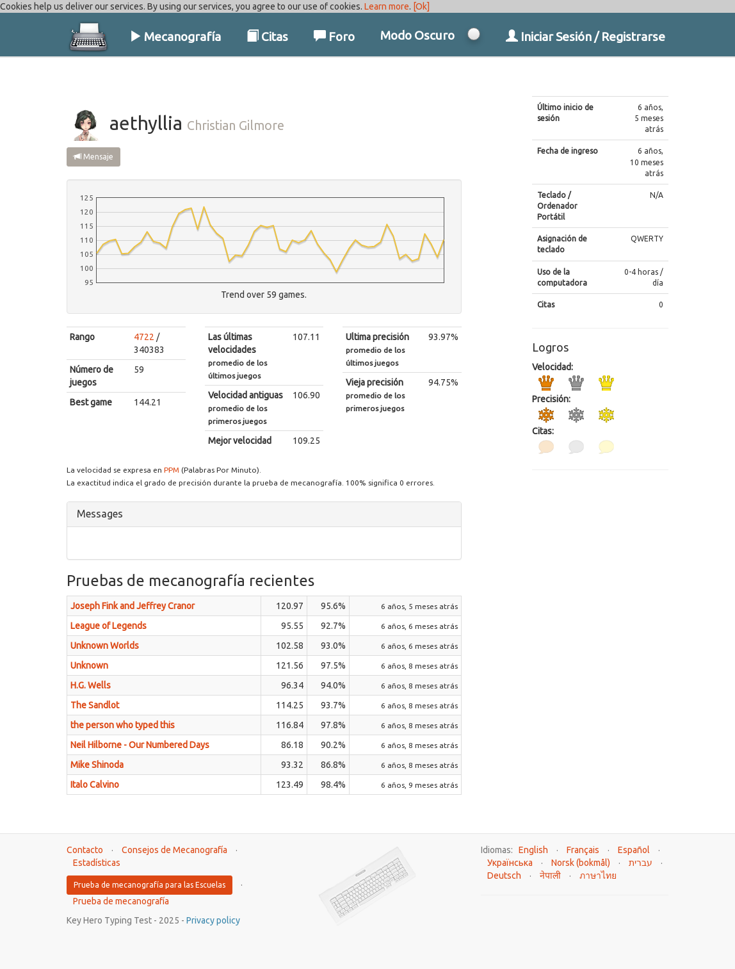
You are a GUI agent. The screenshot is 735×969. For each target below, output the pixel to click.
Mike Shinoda (97, 765)
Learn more (386, 6)
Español (634, 850)
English (533, 850)
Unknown (89, 665)
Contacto (85, 850)
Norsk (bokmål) (580, 863)
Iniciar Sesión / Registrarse (585, 36)
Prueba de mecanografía (121, 901)
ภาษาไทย (598, 875)
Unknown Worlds (104, 645)
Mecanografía (175, 36)
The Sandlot (94, 705)
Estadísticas (96, 863)
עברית (640, 863)
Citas (267, 36)
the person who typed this (122, 725)
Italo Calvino (94, 784)
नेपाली (550, 875)
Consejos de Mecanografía (174, 850)
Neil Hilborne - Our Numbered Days (139, 745)
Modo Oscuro (417, 35)
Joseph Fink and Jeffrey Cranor (132, 606)
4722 (144, 337)
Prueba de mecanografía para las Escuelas (149, 885)
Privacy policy (213, 920)
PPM (171, 470)
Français (583, 850)
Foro (334, 36)
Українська (510, 863)
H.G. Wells (90, 685)
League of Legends (108, 626)
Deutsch (504, 875)
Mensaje (93, 156)
